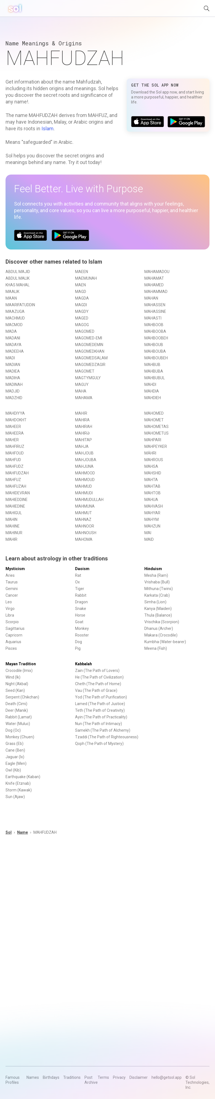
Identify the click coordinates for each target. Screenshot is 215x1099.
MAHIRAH (83, 426)
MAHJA (82, 446)
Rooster (82, 635)
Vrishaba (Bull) (157, 582)
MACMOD (14, 325)
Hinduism (153, 569)
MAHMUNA (85, 506)
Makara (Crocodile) (160, 635)
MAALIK (12, 291)
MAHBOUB (153, 344)
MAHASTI (152, 318)
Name (22, 832)
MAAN (11, 298)
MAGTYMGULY (88, 378)
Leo (9, 602)
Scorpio (12, 622)
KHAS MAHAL (18, 285)
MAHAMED (154, 285)
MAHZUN (152, 526)
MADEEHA (15, 351)
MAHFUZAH (16, 486)
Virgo (10, 608)
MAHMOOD (85, 473)
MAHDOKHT (16, 420)
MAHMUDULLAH (89, 499)
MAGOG (82, 325)
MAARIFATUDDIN (20, 305)
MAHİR (81, 413)
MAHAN (151, 298)
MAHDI (150, 384)
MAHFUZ (13, 479)
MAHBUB (152, 364)
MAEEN (81, 271)
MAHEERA (15, 433)
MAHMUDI (84, 493)
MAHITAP (83, 440)
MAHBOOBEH (156, 338)
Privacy (119, 1077)
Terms (103, 1077)
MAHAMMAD (156, 291)
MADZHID (14, 398)
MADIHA (13, 378)
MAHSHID (152, 473)
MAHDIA (151, 391)
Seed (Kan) (15, 690)
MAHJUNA (84, 466)
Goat (79, 622)
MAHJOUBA (85, 460)
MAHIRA (82, 420)
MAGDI (81, 305)
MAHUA (151, 499)
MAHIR (11, 539)
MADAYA (14, 344)
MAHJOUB (84, 453)
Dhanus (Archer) (158, 628)
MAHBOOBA (155, 331)
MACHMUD (15, 318)
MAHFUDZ (14, 466)
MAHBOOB (153, 325)
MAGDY (82, 311)
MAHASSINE (155, 311)
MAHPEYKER (155, 446)
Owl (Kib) (13, 770)
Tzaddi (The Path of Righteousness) (106, 737)
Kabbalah (83, 664)
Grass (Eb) (14, 743)
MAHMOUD (85, 479)
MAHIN (11, 519)
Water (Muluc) (18, 723)
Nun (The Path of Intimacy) (98, 723)
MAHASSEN (154, 305)
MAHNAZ (83, 519)
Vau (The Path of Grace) (96, 690)
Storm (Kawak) (19, 790)
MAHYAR (152, 513)
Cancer (12, 595)
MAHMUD (83, 486)
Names (32, 1077)
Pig (78, 648)
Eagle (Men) (16, 763)
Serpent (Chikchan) (22, 697)
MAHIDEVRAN (18, 493)
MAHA (80, 391)
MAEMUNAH (86, 278)
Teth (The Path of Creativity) (100, 710)
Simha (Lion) (155, 602)
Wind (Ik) (13, 677)
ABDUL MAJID (18, 271)
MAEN (80, 285)
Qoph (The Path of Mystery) (99, 743)
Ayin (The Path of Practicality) (101, 717)
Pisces (11, 648)
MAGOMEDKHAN (89, 351)
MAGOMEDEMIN (89, 344)
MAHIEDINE (15, 506)
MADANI (13, 338)
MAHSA (151, 466)
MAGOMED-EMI (88, 338)
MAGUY (82, 384)
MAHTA (151, 479)
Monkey (82, 628)
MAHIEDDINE (17, 499)
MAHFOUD (15, 453)
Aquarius (13, 642)
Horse (80, 615)
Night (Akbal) (17, 684)
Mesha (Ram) (156, 575)
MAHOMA (83, 539)
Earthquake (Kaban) (23, 777)
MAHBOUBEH (156, 358)
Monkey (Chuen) (20, 737)
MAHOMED (154, 413)
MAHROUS (153, 460)
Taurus (12, 582)
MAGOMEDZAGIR (90, 364)
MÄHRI (150, 453)
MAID (149, 539)
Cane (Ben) (15, 750)
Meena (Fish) (155, 648)
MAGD (80, 291)
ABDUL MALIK (18, 278)
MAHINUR (14, 533)
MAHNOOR (84, 526)
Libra (10, 615)
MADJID (13, 391)
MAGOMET (84, 371)
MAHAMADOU (156, 271)
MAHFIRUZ (15, 446)
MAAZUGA (15, 311)
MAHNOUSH (85, 533)
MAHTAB (152, 486)
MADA (11, 331)
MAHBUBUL (154, 378)
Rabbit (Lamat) (19, 717)
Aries (10, 575)
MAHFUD (13, 460)
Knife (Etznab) (18, 783)
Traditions (72, 1077)
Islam (47, 128)
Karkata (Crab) (157, 595)
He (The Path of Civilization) (99, 677)
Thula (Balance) (158, 615)
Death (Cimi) (16, 704)
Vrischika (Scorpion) (161, 622)
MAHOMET (154, 420)
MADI (10, 358)
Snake (80, 608)
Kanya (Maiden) (158, 608)
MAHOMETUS (156, 433)
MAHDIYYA (15, 413)
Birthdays (51, 1077)
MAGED (81, 318)
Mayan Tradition (21, 664)
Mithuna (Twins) (158, 588)
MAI (147, 533)
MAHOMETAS (156, 426)
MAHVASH (153, 506)
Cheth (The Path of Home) (98, 684)
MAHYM (151, 519)
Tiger (79, 588)
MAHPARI (152, 440)
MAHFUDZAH (17, 473)
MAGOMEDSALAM (91, 358)
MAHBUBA (153, 371)
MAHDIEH (152, 398)
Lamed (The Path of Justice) (100, 704)
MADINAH (14, 384)
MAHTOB (152, 493)
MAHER (12, 440)
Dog (78, 642)
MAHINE (13, 526)
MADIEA (13, 371)
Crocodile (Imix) (19, 670)
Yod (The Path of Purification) (101, 697)
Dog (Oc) (13, 730)
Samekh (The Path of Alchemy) (102, 730)
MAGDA (82, 298)
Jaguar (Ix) (15, 757)
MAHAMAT (154, 278)
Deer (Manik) (17, 710)
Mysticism (15, 569)
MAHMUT (83, 513)
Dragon (81, 602)
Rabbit (80, 595)
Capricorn (14, 635)
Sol (9, 832)
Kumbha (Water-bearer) (165, 642)
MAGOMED (84, 331)
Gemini (12, 588)
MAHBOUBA (155, 351)
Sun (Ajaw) (15, 796)
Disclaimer (138, 1077)
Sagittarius (15, 628)
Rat (78, 575)
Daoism (82, 569)
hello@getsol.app (167, 1077)
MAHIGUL (14, 513)
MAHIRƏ (82, 433)
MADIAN (13, 364)
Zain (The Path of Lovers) (97, 670)
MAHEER (13, 426)
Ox (77, 582)
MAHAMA (83, 398)
